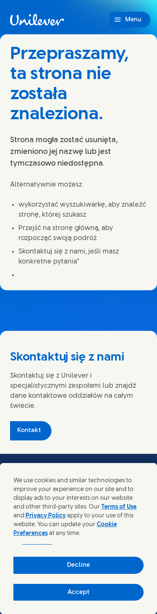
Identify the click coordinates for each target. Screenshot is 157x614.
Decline (78, 565)
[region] (78, 538)
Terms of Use (118, 507)
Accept (78, 592)
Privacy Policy (46, 516)
